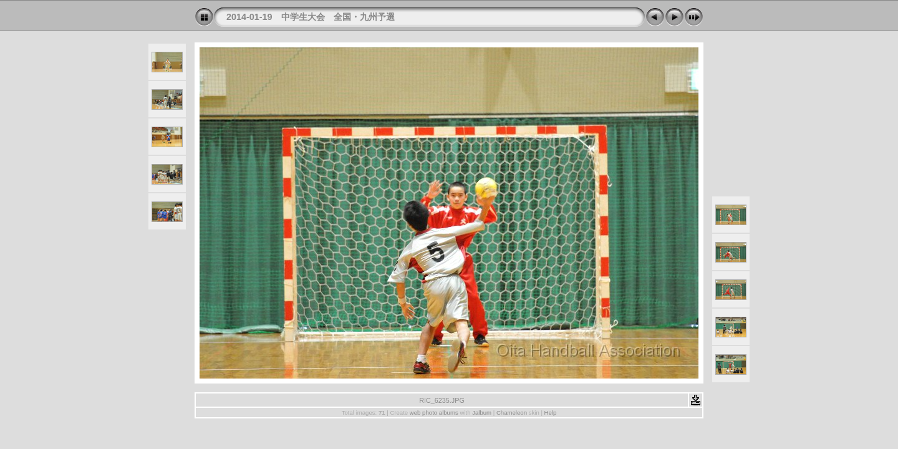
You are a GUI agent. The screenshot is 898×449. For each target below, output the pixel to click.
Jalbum (481, 412)
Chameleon (511, 412)
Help (550, 412)
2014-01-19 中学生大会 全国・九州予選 (310, 17)
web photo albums (434, 412)
